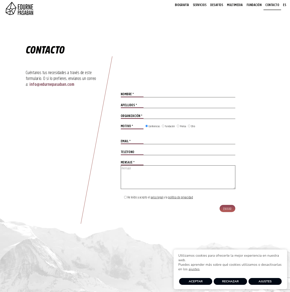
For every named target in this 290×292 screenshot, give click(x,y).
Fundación (254, 5)
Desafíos (216, 5)
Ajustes (265, 281)
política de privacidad (180, 197)
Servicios (200, 5)
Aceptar (196, 281)
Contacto (272, 5)
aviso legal (157, 197)
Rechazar (230, 281)
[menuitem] (284, 5)
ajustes (194, 269)
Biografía (182, 5)
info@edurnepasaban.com (52, 84)
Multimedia (235, 5)
